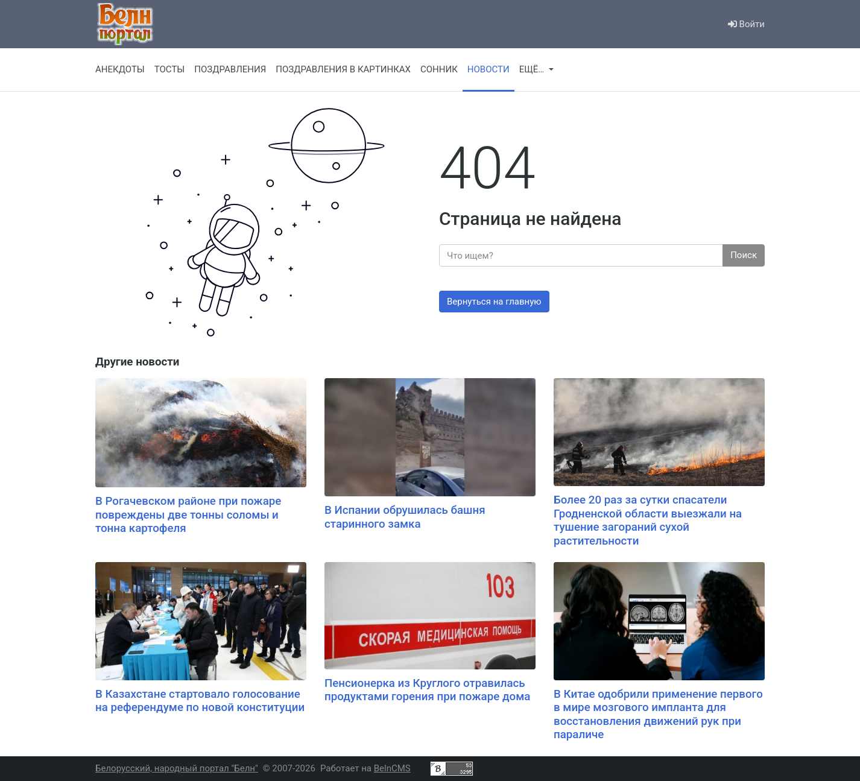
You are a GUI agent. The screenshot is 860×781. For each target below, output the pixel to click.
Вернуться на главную (494, 301)
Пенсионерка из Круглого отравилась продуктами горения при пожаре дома (427, 690)
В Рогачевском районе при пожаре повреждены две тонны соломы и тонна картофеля (188, 515)
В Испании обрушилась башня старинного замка (404, 517)
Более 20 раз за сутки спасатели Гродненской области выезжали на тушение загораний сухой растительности (648, 520)
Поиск (743, 255)
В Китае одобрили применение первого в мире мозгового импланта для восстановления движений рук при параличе (658, 715)
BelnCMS (392, 768)
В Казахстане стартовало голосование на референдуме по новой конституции (200, 701)
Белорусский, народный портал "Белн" (176, 768)
